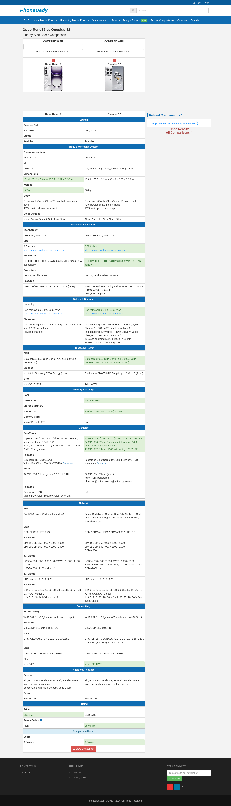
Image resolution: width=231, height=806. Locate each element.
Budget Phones (135, 20)
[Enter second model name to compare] (114, 47)
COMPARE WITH (53, 41)
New (144, 20)
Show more (69, 462)
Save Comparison (83, 748)
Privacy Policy (79, 777)
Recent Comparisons (162, 20)
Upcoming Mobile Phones (74, 20)
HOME (25, 20)
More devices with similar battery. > (43, 313)
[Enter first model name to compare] (53, 47)
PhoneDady (34, 10)
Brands (195, 20)
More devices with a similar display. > (44, 249)
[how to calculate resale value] (41, 719)
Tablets (116, 20)
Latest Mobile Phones (45, 20)
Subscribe (174, 778)
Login (197, 2)
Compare (182, 20)
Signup (208, 2)
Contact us (25, 772)
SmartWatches (100, 20)
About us (77, 772)
